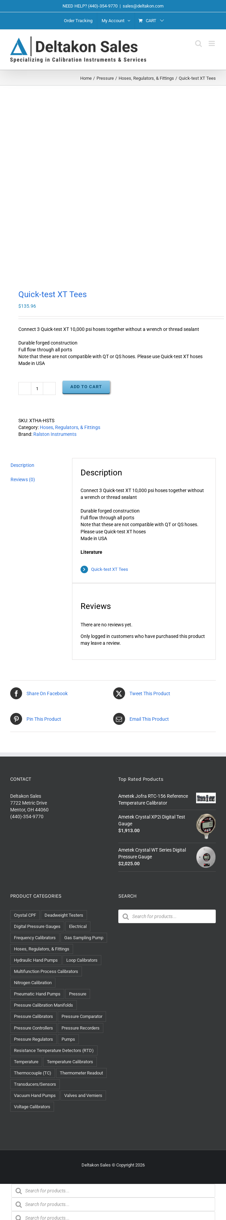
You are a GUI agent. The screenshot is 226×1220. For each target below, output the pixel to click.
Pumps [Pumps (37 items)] (68, 1039)
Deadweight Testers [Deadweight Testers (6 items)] (64, 915)
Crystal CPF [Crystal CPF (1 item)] (25, 915)
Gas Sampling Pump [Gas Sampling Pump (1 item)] (83, 937)
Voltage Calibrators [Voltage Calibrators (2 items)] (32, 1106)
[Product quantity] (37, 388)
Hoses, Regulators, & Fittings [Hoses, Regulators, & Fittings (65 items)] (41, 948)
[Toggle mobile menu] (212, 43)
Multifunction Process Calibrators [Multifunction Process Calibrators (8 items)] (46, 971)
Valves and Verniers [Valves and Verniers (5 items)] (83, 1095)
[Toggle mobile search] (198, 43)
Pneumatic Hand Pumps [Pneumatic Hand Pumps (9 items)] (37, 993)
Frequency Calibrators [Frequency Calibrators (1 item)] (35, 937)
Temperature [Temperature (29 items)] (26, 1061)
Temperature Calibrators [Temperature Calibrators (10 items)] (70, 1061)
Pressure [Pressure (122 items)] (77, 993)
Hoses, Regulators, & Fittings (70, 427)
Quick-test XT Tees (109, 569)
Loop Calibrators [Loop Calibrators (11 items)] (82, 960)
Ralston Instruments (54, 434)
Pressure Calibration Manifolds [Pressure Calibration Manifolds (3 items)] (43, 1005)
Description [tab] (22, 465)
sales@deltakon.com (143, 6)
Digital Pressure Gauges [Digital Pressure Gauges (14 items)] (37, 926)
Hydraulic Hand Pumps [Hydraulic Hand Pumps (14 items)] (36, 960)
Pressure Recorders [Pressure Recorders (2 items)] (81, 1028)
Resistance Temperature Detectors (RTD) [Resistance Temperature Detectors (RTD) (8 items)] (54, 1050)
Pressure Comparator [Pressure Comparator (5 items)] (82, 1016)
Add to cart (86, 386)
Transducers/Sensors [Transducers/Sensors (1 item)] (35, 1084)
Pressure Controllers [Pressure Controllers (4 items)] (33, 1028)
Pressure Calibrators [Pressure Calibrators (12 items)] (33, 1016)
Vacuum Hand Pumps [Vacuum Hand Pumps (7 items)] (35, 1095)
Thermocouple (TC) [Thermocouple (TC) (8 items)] (32, 1073)
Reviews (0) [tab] (23, 479)
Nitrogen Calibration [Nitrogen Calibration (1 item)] (33, 982)
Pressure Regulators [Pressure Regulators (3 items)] (33, 1039)
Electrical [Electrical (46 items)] (78, 926)
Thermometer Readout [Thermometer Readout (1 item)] (81, 1073)
